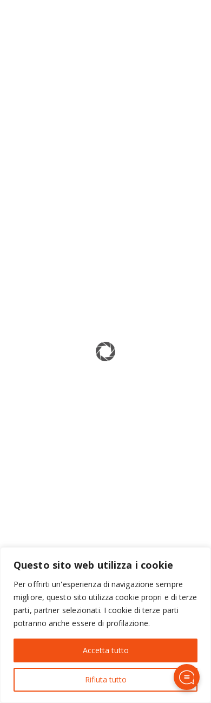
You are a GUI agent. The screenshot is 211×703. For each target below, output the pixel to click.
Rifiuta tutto (106, 679)
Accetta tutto (106, 650)
